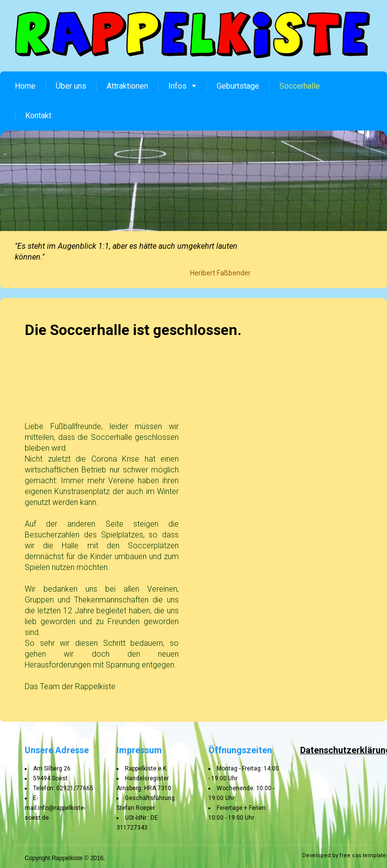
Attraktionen (127, 86)
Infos (182, 86)
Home (25, 86)
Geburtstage (238, 86)
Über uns (71, 86)
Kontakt (38, 115)
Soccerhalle (299, 86)
